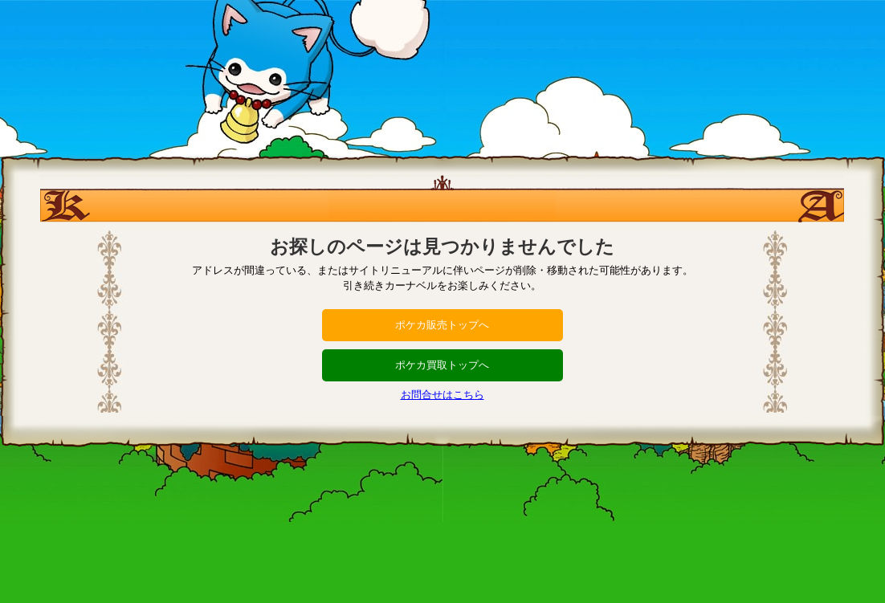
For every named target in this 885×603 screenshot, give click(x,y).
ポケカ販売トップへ (442, 325)
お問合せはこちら (442, 394)
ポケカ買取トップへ (442, 365)
